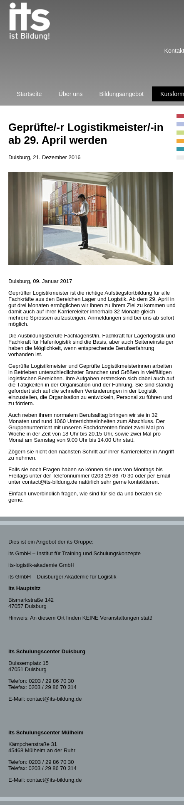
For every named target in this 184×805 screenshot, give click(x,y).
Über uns (70, 94)
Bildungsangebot (121, 94)
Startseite (29, 94)
